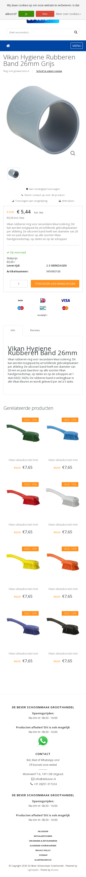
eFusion (55, 869)
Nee (45, 14)
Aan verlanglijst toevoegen (44, 189)
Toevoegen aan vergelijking (31, 200)
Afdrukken (68, 200)
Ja (26, 14)
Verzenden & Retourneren (43, 840)
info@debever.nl (45, 779)
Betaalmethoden (43, 836)
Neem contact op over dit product (44, 195)
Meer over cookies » (68, 14)
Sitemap (43, 855)
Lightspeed (33, 869)
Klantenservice (43, 859)
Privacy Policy (43, 850)
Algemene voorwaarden (43, 845)
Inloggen (43, 831)
